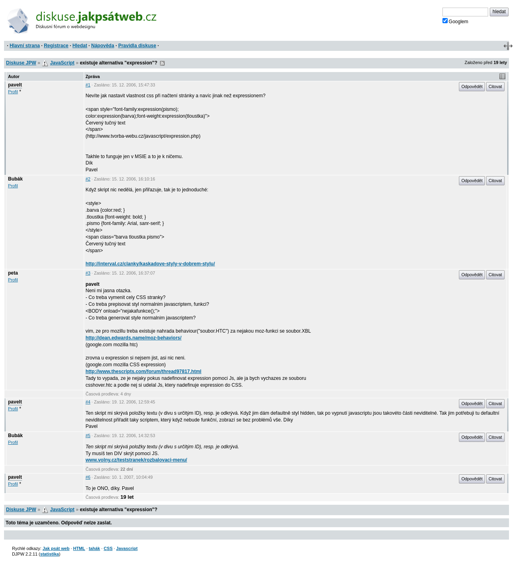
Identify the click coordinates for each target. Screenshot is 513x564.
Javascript (126, 548)
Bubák (15, 179)
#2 (88, 179)
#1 (88, 84)
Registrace (56, 45)
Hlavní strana (25, 45)
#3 (88, 273)
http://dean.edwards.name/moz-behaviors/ (134, 338)
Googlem (455, 21)
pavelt (15, 85)
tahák (94, 548)
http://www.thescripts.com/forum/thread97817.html (144, 371)
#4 (88, 401)
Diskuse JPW (21, 63)
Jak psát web (55, 548)
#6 (88, 477)
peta (13, 273)
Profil (13, 91)
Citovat (495, 86)
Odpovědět (472, 86)
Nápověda (102, 45)
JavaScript (62, 63)
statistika (49, 554)
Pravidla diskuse (137, 45)
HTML (79, 548)
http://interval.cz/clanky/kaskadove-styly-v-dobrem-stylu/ (150, 264)
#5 (88, 435)
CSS (108, 548)
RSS (162, 63)
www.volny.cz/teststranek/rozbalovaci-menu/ (136, 460)
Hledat (80, 45)
